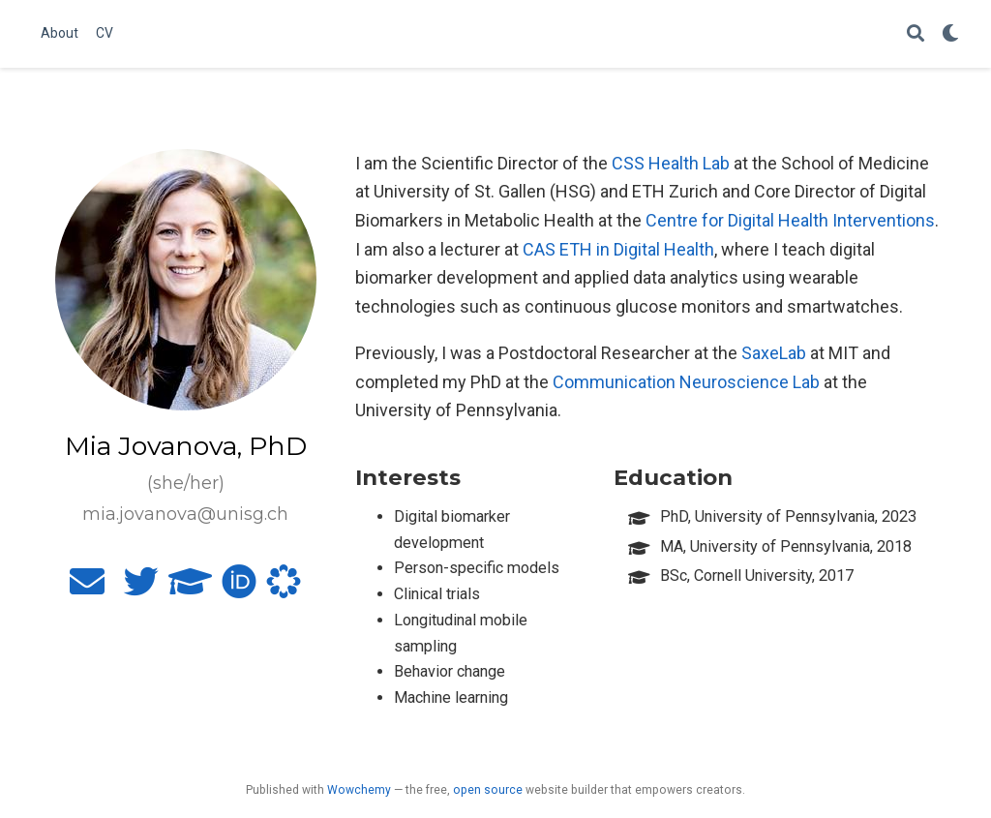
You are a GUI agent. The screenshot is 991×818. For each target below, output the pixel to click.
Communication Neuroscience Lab (686, 382)
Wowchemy (359, 790)
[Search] (915, 34)
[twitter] (141, 588)
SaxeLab (773, 353)
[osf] (283, 588)
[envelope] (87, 588)
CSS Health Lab (671, 163)
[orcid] (239, 588)
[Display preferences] (950, 34)
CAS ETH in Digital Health (618, 249)
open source (488, 790)
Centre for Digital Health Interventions (790, 220)
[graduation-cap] (190, 588)
